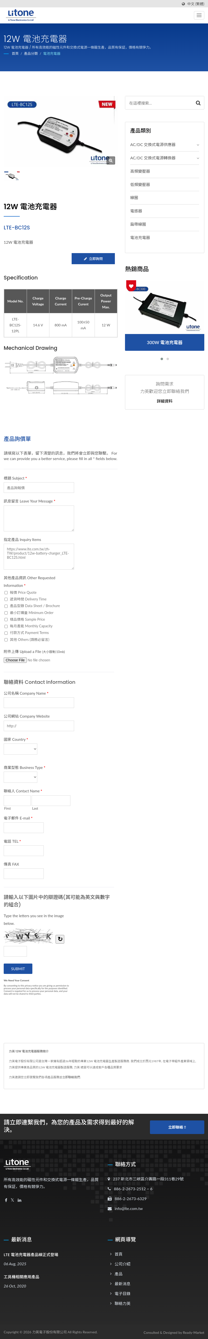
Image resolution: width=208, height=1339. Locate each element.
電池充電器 (52, 53)
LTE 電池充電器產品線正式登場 (31, 1253)
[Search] (158, 102)
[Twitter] (12, 1199)
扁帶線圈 (138, 224)
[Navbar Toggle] (199, 15)
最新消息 (122, 1282)
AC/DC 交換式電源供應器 (152, 144)
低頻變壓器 (140, 184)
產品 (119, 1272)
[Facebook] (6, 1199)
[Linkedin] (19, 1199)
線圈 (134, 197)
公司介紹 (122, 1262)
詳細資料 (165, 401)
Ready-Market (193, 1331)
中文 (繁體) (195, 4)
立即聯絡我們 (71, 1077)
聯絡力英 (122, 1302)
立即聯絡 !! (177, 1125)
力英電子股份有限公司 (49, 1331)
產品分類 (31, 53)
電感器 (136, 210)
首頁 (15, 53)
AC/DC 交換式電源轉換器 (152, 157)
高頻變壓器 (140, 171)
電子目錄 (122, 1292)
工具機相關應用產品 (21, 1276)
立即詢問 (93, 259)
